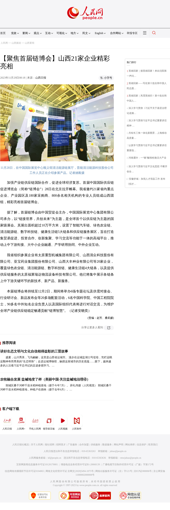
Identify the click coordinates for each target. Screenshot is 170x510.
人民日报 (7, 422)
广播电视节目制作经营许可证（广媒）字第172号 (128, 464)
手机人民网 (35, 422)
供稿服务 (95, 444)
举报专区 (132, 33)
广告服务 (72, 444)
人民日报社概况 (20, 444)
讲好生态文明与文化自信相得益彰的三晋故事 (34, 351)
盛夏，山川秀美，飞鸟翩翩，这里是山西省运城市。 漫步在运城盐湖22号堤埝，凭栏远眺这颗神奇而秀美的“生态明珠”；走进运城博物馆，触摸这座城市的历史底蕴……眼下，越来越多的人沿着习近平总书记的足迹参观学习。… (56, 361)
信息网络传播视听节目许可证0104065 (24, 471)
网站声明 (118, 444)
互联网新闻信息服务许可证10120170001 (37, 464)
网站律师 (130, 444)
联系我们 (153, 444)
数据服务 (107, 444)
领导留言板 (49, 422)
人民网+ (21, 422)
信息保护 (141, 444)
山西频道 (16, 43)
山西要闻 (29, 43)
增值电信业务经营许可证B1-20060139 (80, 464)
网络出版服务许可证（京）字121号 (113, 471)
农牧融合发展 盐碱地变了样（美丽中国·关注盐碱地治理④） (45, 379)
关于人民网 (37, 444)
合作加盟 (84, 444)
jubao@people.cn (118, 451)
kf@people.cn (54, 458)
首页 (3, 33)
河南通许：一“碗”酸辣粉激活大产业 (147, 158)
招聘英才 (61, 444)
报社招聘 (49, 444)
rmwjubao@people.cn (130, 458)
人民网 (4, 43)
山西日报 (40, 77)
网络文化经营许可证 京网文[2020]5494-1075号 (70, 471)
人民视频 (63, 422)
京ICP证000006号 (143, 471)
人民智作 (77, 422)
